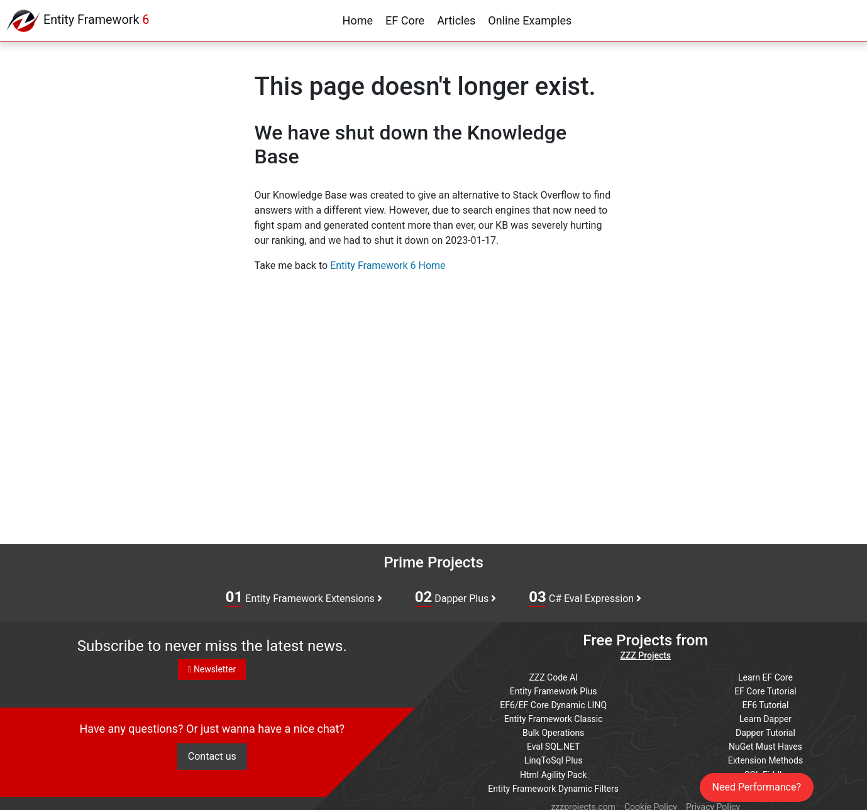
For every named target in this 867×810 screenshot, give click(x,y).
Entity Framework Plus (553, 689)
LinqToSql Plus (553, 755)
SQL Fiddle (765, 768)
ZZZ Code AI (553, 675)
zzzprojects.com (583, 799)
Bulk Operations (553, 728)
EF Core (404, 20)
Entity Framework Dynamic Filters (553, 781)
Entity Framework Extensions (304, 597)
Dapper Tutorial (765, 728)
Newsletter (212, 669)
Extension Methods (765, 755)
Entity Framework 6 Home (387, 265)
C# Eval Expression (585, 597)
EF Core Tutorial (765, 689)
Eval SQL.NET (553, 741)
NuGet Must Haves (765, 741)
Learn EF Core (765, 675)
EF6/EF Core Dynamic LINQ (553, 702)
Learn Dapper (765, 715)
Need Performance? (757, 787)
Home (358, 20)
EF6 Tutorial (766, 702)
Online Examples (530, 20)
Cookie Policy (650, 799)
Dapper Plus (456, 597)
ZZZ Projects (645, 655)
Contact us (212, 760)
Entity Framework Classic (553, 715)
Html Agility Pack (553, 768)
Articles (456, 20)
